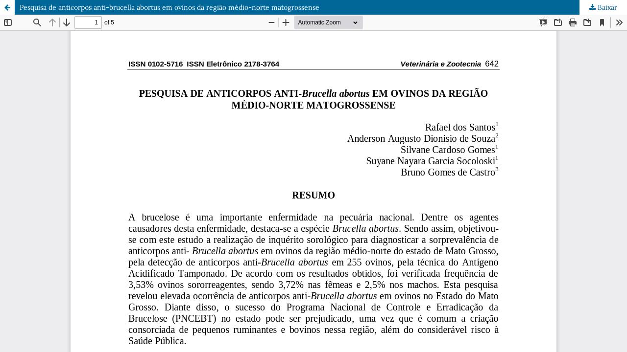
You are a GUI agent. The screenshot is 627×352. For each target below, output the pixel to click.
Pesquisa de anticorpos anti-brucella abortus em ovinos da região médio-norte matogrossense (169, 7)
